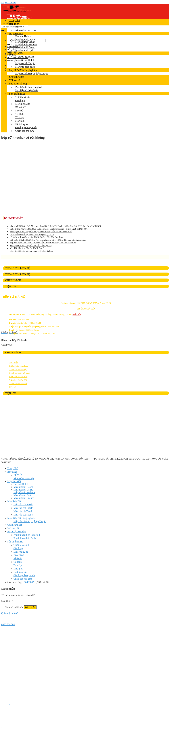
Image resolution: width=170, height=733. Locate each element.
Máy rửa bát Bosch (24, 56)
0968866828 (29, 582)
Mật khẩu (7, 601)
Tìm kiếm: (6, 23)
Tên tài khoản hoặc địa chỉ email (18, 595)
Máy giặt (19, 120)
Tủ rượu (19, 117)
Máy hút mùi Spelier (25, 50)
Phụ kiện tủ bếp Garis (26, 90)
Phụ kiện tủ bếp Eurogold (28, 87)
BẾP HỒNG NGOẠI (25, 30)
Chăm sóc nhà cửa (24, 131)
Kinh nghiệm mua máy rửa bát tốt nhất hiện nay (31, 245)
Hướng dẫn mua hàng (18, 366)
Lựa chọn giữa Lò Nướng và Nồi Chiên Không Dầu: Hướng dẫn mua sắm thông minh (48, 240)
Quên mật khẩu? (9, 613)
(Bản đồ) (77, 314)
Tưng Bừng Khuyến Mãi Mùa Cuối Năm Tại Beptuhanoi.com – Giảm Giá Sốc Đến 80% (49, 229)
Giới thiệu (13, 362)
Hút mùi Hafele (23, 36)
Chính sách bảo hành (18, 383)
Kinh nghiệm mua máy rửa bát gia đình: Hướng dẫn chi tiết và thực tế (41, 232)
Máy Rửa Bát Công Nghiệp (23, 70)
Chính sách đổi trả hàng (19, 373)
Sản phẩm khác (17, 93)
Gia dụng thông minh (25, 127)
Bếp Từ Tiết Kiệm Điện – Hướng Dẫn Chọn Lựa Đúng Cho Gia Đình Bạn (43, 243)
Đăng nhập (30, 607)
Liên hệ (12, 387)
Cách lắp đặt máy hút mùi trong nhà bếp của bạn (31, 251)
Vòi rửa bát (15, 80)
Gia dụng (20, 100)
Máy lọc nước (22, 104)
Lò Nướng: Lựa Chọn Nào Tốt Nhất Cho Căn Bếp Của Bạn (36, 237)
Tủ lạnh (19, 114)
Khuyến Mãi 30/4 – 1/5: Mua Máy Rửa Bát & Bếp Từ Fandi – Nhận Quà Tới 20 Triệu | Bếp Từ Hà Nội (55, 226)
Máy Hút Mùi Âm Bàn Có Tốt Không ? (27, 248)
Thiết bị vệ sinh (23, 97)
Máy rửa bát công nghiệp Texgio (31, 73)
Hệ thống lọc (22, 124)
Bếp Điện (14, 24)
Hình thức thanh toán (18, 376)
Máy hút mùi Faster (25, 47)
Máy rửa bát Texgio (25, 63)
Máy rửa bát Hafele (25, 60)
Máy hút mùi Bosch (25, 39)
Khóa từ (19, 110)
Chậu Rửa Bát (16, 77)
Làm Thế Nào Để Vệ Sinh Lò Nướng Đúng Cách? (32, 234)
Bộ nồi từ (20, 107)
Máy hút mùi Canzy (25, 41)
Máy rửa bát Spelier (25, 66)
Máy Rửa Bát (16, 53)
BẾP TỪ (19, 27)
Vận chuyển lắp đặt (18, 380)
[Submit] (2, 30)
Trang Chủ (14, 20)
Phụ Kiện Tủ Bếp (18, 83)
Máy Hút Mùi (16, 33)
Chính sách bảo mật (18, 369)
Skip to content (8, 2)
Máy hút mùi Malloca (26, 44)
